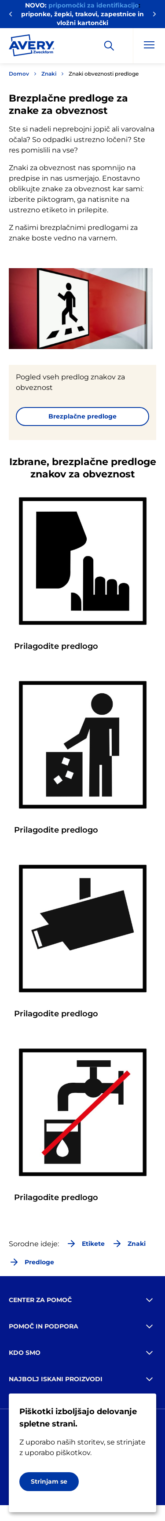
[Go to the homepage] (32, 47)
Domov (19, 73)
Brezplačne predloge (82, 416)
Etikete (85, 1243)
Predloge (31, 1262)
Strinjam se (49, 1481)
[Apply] (109, 45)
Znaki (48, 73)
